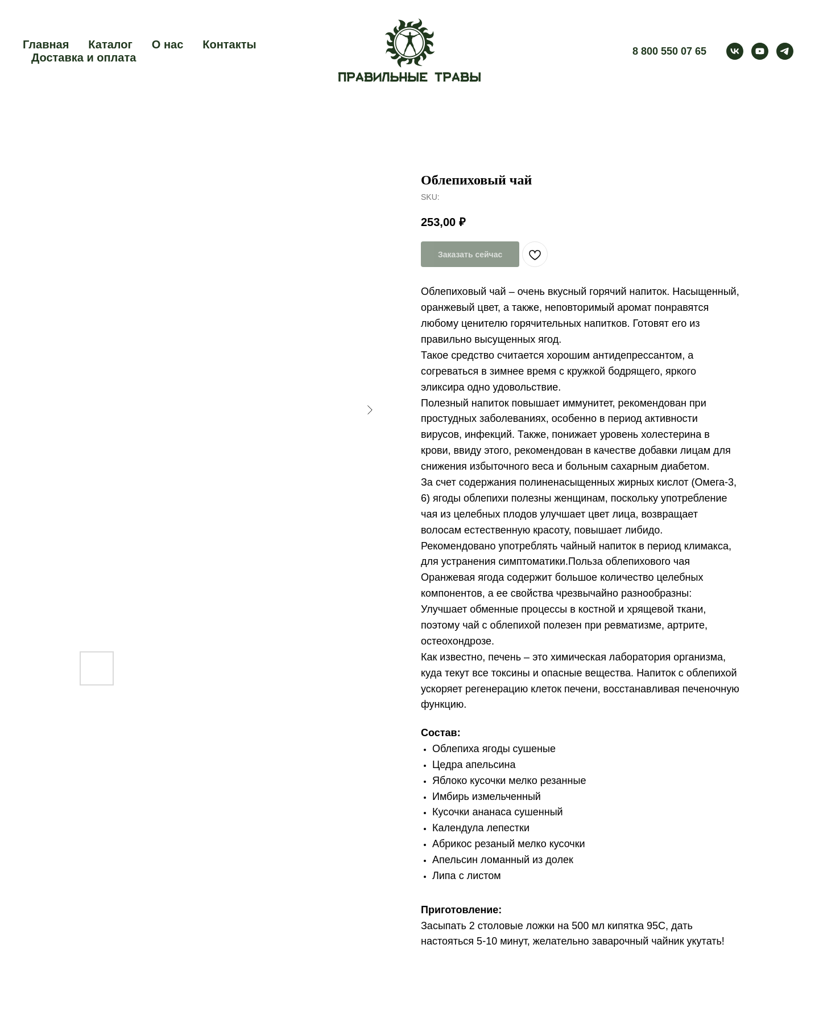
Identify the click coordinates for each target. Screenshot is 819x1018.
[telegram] (784, 51)
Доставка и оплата (83, 57)
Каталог (110, 44)
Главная (46, 44)
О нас (167, 44)
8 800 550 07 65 (669, 51)
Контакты (229, 44)
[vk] (734, 51)
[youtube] (759, 51)
